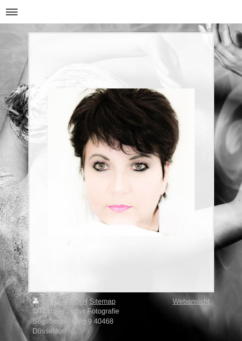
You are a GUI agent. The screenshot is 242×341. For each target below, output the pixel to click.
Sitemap (102, 301)
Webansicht (191, 301)
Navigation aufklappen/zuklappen (121, 11)
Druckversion (59, 301)
